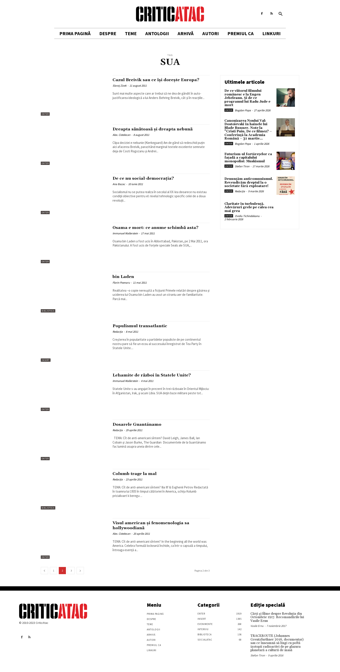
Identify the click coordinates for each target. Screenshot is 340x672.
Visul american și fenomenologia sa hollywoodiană (154, 525)
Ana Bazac (119, 184)
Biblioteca (48, 310)
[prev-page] (44, 570)
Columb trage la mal (137, 473)
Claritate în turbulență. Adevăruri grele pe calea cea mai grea (248, 207)
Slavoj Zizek (119, 85)
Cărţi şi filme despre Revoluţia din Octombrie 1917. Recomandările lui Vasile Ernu (277, 617)
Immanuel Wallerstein (125, 233)
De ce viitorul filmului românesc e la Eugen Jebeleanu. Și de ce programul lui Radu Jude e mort (247, 98)
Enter (45, 114)
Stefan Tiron (242, 166)
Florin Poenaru (121, 282)
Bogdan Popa (243, 110)
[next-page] (80, 570)
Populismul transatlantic (143, 326)
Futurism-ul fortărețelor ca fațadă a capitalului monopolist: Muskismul (248, 157)
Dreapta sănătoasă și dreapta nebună (157, 129)
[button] (280, 14)
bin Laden (124, 276)
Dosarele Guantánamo (139, 424)
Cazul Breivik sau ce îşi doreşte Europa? (160, 80)
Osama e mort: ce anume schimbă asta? (159, 227)
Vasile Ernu (256, 626)
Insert (46, 360)
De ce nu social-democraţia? (146, 178)
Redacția (118, 332)
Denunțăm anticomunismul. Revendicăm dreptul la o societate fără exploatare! (248, 182)
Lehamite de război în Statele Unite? (155, 375)
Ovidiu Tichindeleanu (247, 216)
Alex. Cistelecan (121, 135)
